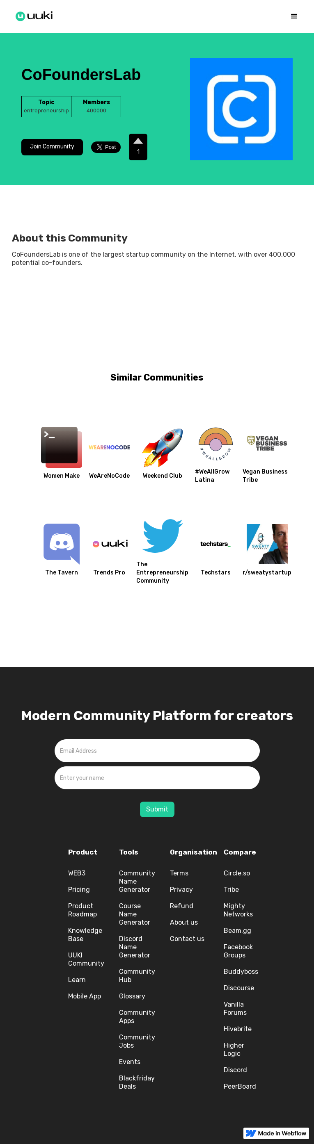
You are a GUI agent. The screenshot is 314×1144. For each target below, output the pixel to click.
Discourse (239, 988)
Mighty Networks (238, 910)
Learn (77, 980)
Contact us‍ (187, 939)
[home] (34, 14)
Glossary (132, 996)
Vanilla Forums (235, 1008)
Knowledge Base (85, 935)
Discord (235, 1070)
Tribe (231, 889)
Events (129, 1062)
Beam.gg (237, 930)
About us (184, 922)
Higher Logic (234, 1049)
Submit (157, 809)
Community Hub (137, 976)
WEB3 (76, 873)
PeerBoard (240, 1086)
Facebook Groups (238, 951)
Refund (181, 906)
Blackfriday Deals (137, 1082)
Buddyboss (241, 971)
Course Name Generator (134, 914)
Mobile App (84, 996)
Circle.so (237, 873)
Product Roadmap (82, 910)
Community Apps (137, 1017)
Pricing (79, 889)
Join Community (52, 146)
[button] (294, 16)
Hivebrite (238, 1029)
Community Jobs (137, 1041)
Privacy (181, 889)
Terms (179, 873)
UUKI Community (86, 959)
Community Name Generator (137, 881)
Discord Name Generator (134, 947)
